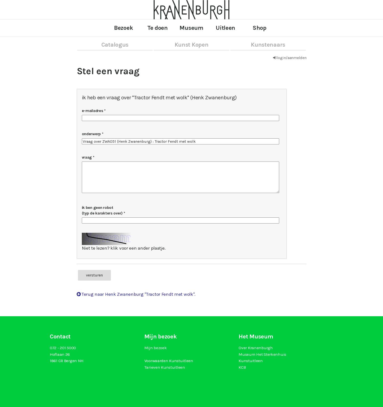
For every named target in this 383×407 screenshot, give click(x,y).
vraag (87, 157)
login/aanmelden (292, 57)
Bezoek (123, 27)
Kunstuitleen (251, 360)
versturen (94, 275)
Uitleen (225, 27)
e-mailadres (92, 110)
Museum (191, 27)
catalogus (114, 44)
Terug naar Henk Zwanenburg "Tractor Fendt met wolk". (136, 294)
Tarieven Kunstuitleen (164, 367)
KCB (242, 367)
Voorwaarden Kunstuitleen (168, 360)
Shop (259, 27)
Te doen (157, 27)
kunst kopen (192, 44)
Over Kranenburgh (256, 347)
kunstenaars (268, 44)
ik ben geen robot (103, 210)
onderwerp (91, 134)
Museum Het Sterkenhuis (262, 354)
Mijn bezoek (155, 347)
